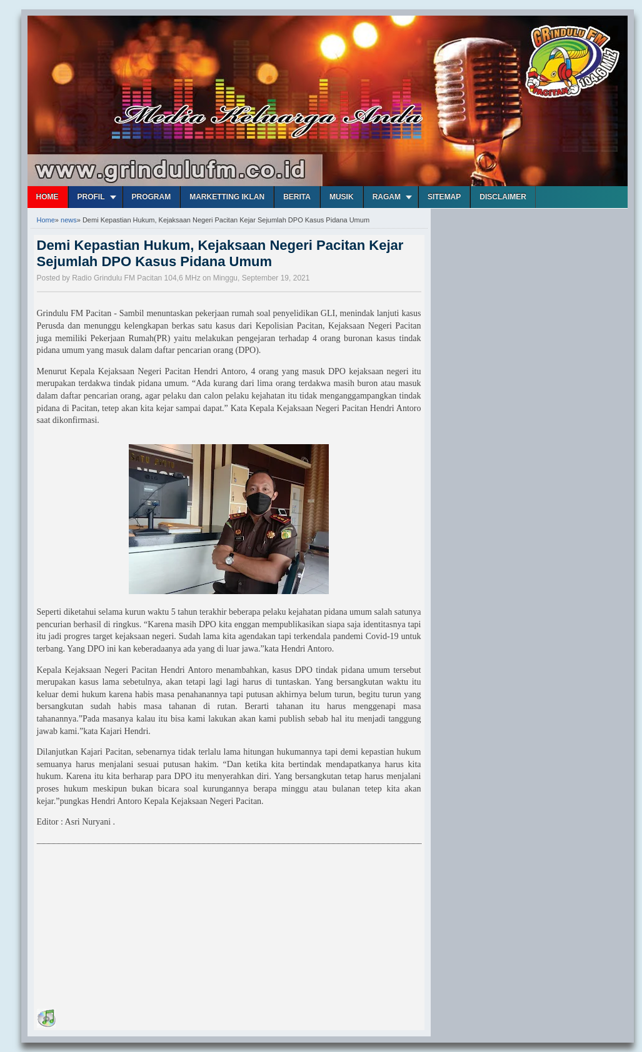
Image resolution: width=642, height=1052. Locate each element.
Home (47, 196)
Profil (91, 196)
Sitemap (444, 196)
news (69, 220)
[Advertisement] (130, 928)
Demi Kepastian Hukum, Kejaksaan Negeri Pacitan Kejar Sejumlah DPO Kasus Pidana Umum (220, 253)
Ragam (387, 196)
